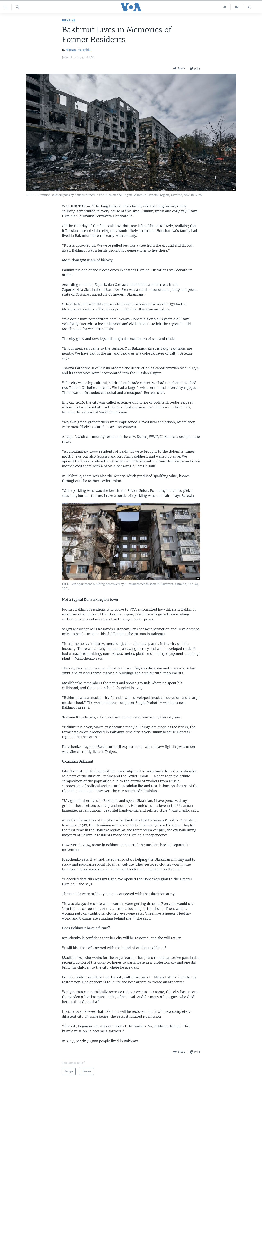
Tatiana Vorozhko (78, 50)
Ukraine (69, 20)
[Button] (179, 69)
